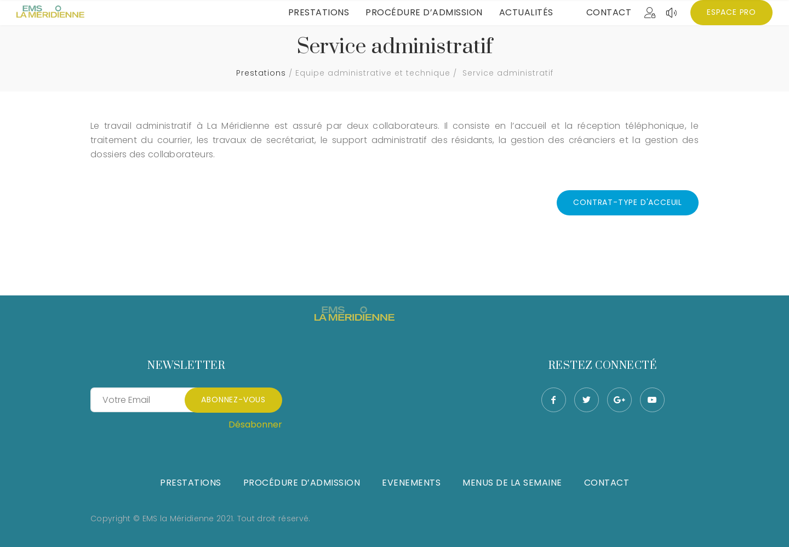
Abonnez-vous (233, 399)
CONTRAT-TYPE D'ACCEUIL (627, 202)
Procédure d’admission (424, 12)
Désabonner (255, 424)
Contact (609, 12)
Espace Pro (731, 12)
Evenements (411, 482)
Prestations (319, 12)
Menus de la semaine (512, 482)
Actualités (526, 12)
